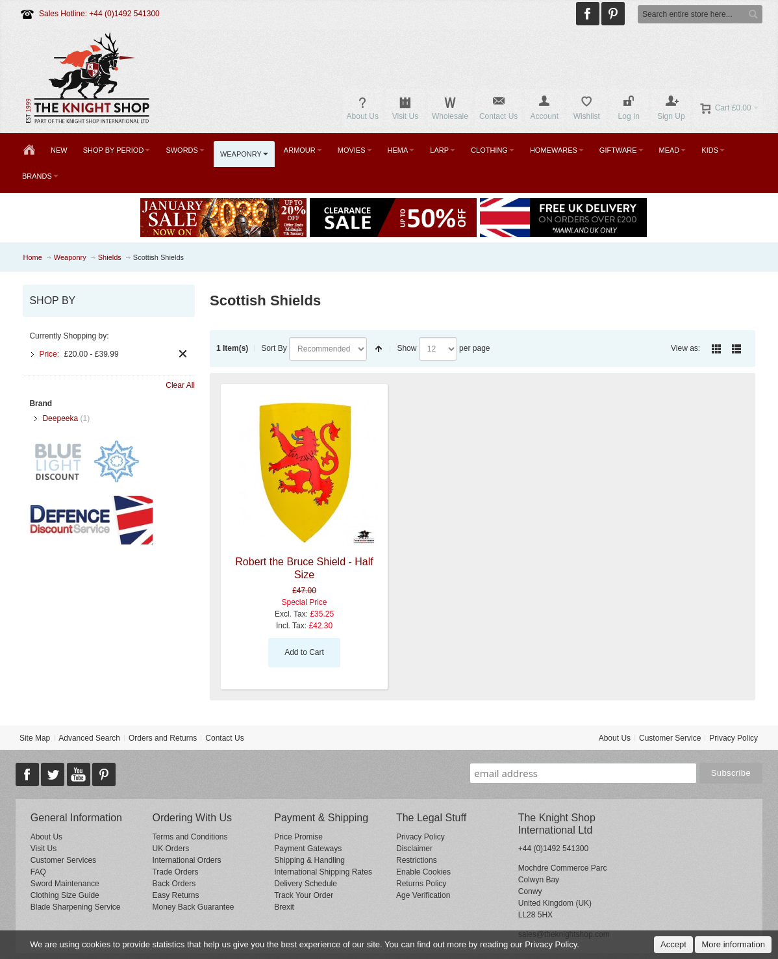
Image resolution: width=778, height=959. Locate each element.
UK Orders (170, 848)
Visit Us (43, 848)
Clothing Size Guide (65, 895)
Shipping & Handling (309, 860)
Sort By (273, 348)
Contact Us (224, 738)
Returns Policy (421, 883)
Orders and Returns (163, 738)
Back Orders (173, 883)
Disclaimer (414, 848)
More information (733, 944)
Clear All (180, 385)
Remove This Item (182, 353)
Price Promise (298, 836)
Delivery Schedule (305, 883)
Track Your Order (303, 895)
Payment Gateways (308, 848)
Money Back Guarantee (193, 907)
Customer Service (670, 738)
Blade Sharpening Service (76, 907)
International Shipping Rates (323, 871)
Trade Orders (175, 871)
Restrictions (416, 860)
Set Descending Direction (378, 349)
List (736, 349)
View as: (685, 348)
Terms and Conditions (189, 836)
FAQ (38, 871)
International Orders (186, 860)
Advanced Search (89, 738)
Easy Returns (175, 895)
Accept (673, 944)
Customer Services (63, 860)
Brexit (284, 907)
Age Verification (423, 895)
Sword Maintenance (65, 883)
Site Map (34, 738)
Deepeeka (60, 418)
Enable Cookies (423, 871)
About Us (615, 738)
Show (406, 348)
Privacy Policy (733, 738)
